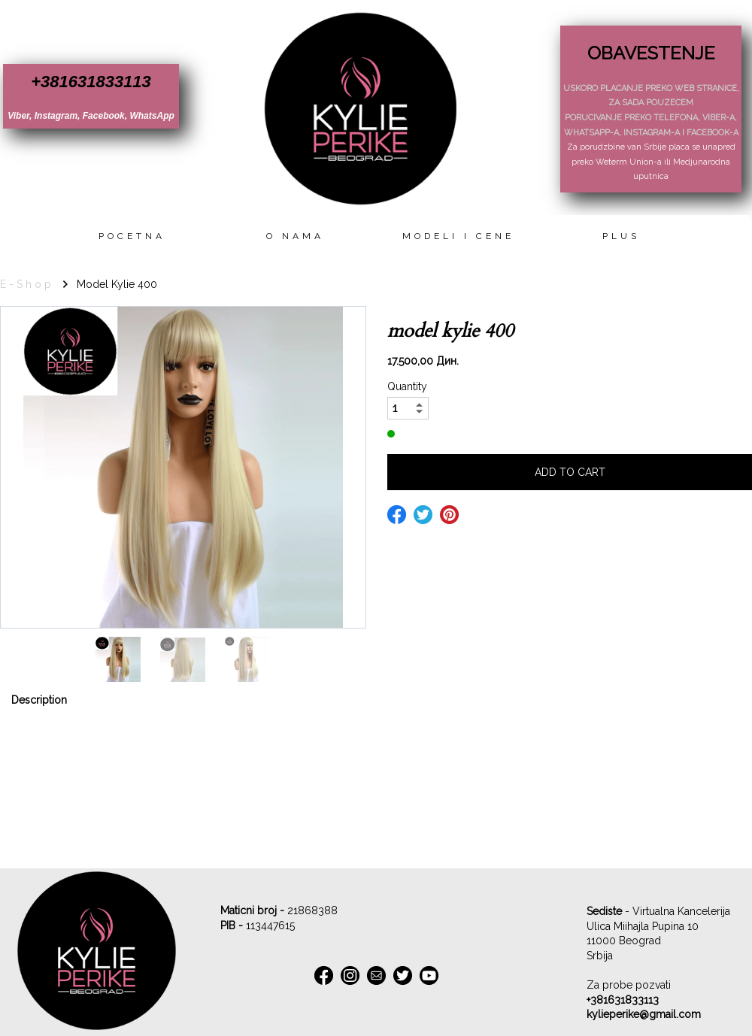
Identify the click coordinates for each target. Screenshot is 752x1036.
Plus (621, 236)
